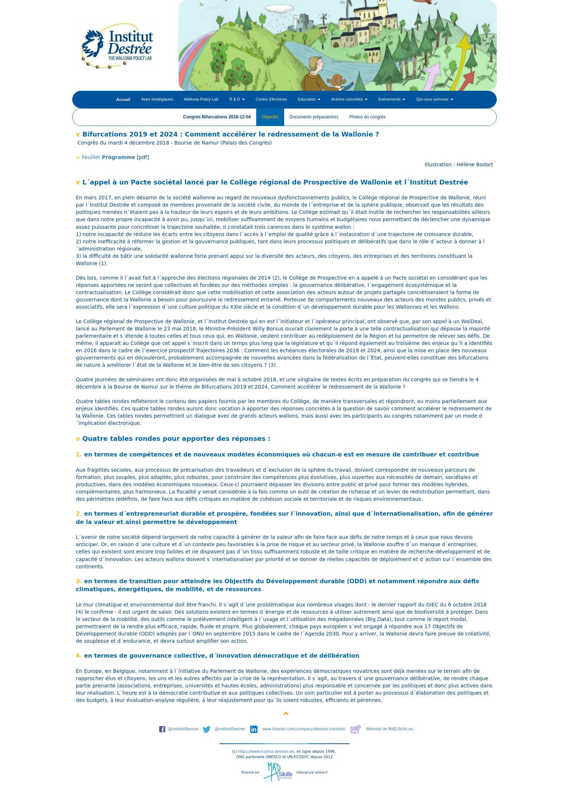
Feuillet (92, 157)
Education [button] (309, 99)
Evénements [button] (391, 99)
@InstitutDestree (183, 729)
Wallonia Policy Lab (201, 99)
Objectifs (270, 116)
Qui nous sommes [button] (434, 99)
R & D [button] (237, 99)
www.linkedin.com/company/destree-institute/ (303, 729)
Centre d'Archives (271, 99)
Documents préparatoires (314, 116)
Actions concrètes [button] (349, 99)
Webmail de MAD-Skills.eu (389, 729)
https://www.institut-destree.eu (266, 752)
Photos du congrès (367, 116)
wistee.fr (321, 772)
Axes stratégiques (157, 99)
